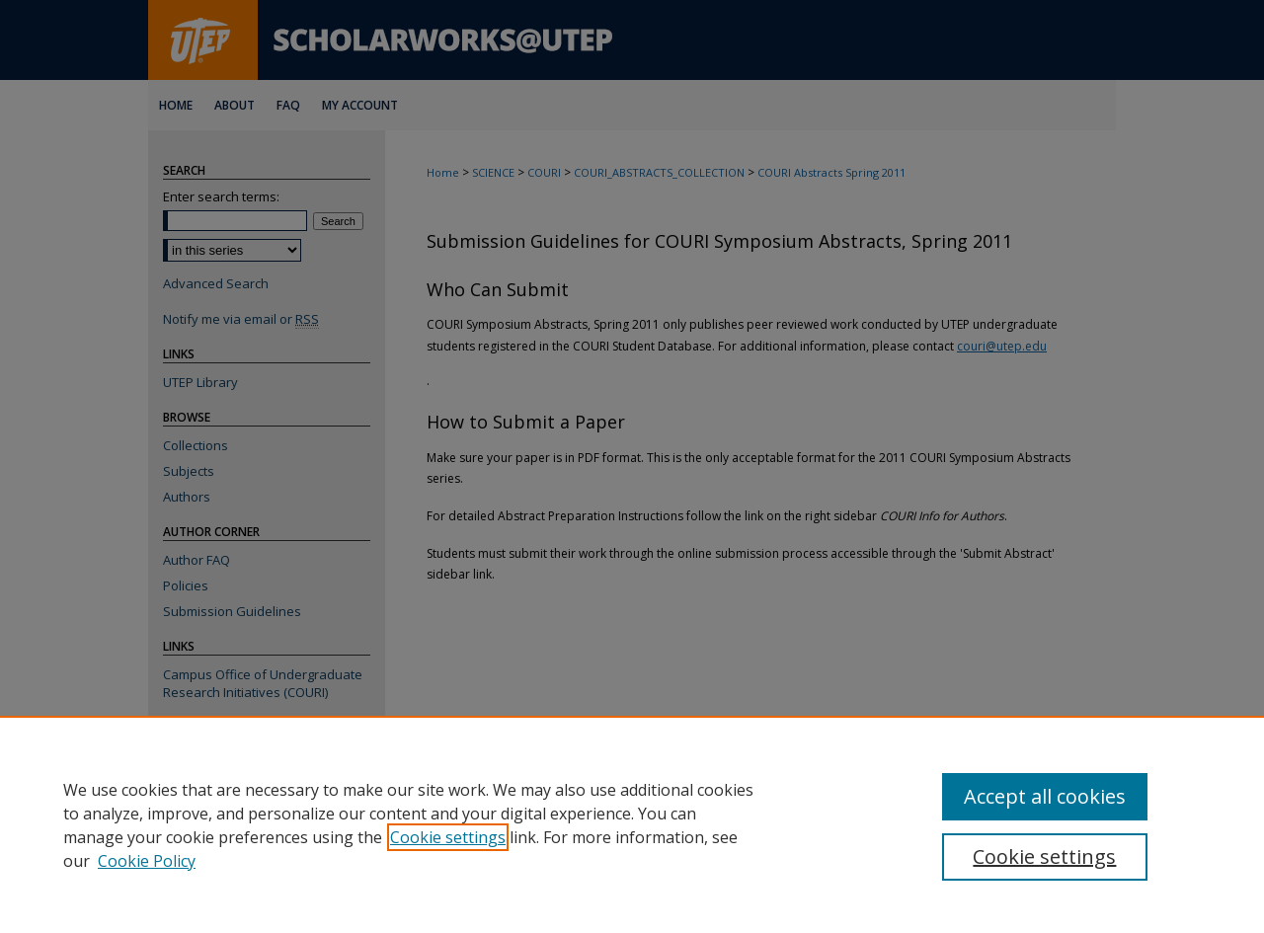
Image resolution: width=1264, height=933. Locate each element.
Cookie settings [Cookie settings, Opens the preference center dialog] (1044, 856)
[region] (632, 824)
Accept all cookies (1045, 796)
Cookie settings (448, 837)
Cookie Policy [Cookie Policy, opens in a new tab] (147, 861)
